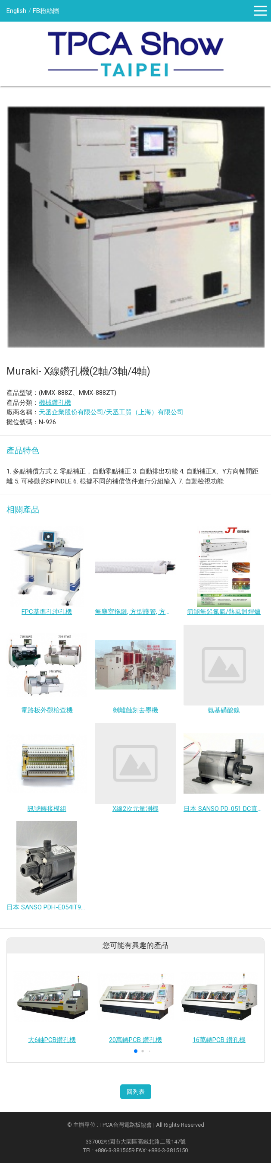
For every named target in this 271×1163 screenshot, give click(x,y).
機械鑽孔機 (55, 403)
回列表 (136, 1091)
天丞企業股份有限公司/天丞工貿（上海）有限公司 (111, 412)
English (16, 11)
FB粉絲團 (46, 11)
